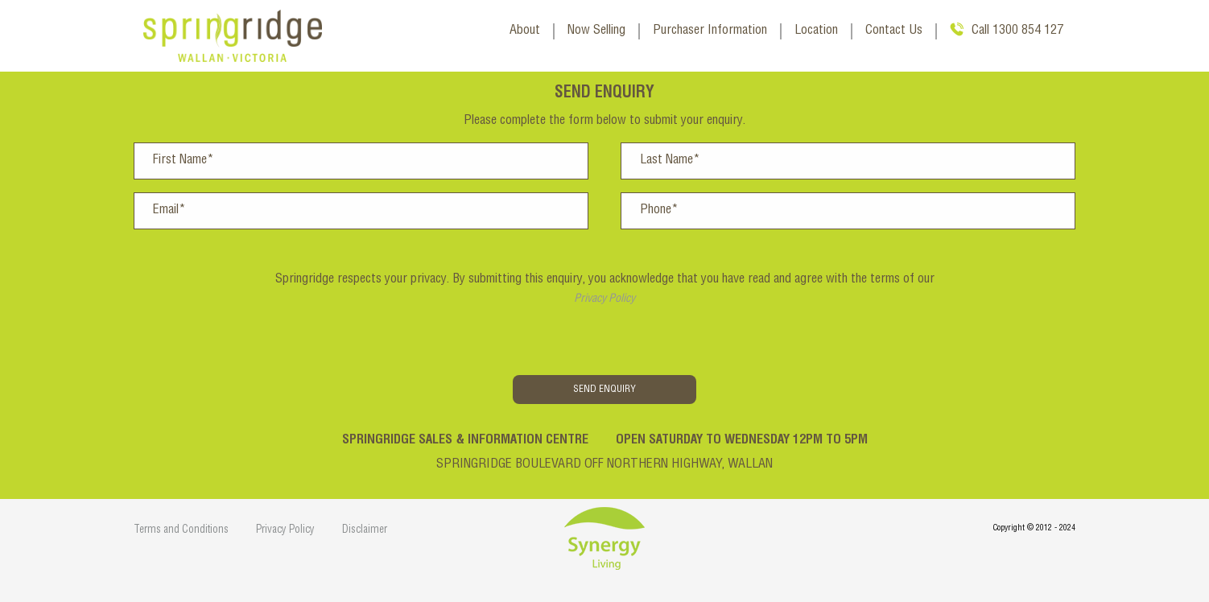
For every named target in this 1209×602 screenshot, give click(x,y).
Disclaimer (364, 531)
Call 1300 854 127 (1017, 31)
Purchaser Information (710, 31)
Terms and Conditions (181, 531)
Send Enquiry (604, 389)
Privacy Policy (604, 299)
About (525, 31)
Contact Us (893, 31)
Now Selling (596, 31)
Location (816, 31)
